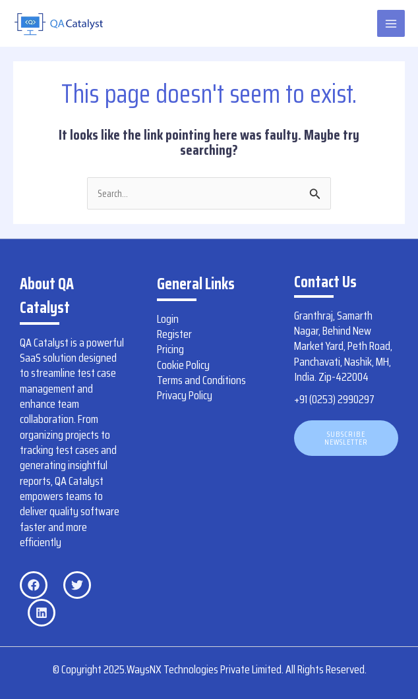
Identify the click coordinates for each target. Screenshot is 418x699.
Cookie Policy (183, 365)
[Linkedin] (41, 613)
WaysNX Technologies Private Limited (204, 669)
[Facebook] (33, 585)
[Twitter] (77, 585)
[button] (346, 438)
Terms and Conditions (201, 380)
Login (168, 319)
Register (174, 334)
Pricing (170, 349)
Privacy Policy (184, 395)
